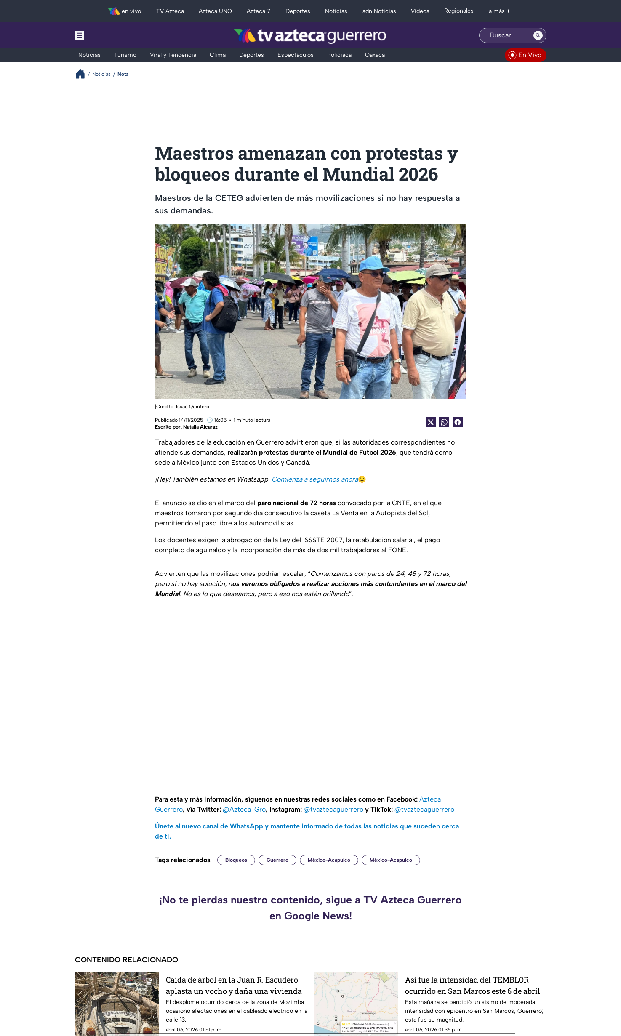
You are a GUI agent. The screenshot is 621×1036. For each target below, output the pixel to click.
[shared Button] (444, 422)
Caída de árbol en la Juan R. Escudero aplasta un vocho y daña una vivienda (234, 985)
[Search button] (538, 35)
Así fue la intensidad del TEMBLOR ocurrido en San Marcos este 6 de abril (472, 985)
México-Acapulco (329, 860)
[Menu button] (108, 35)
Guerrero (277, 860)
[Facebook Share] (458, 422)
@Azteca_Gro (244, 809)
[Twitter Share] (431, 422)
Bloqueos (236, 860)
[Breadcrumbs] (83, 74)
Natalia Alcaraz (200, 427)
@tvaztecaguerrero (333, 809)
